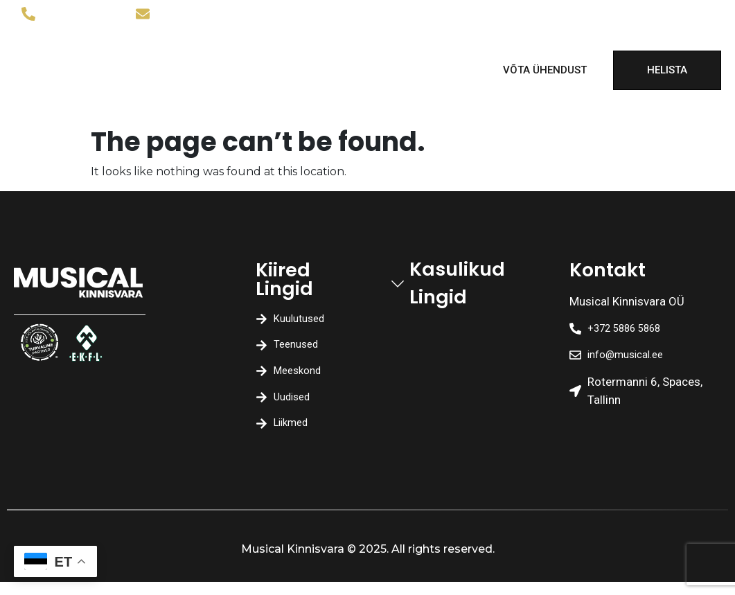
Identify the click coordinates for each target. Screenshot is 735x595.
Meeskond (368, 56)
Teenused (275, 56)
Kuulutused (185, 56)
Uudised (182, 84)
